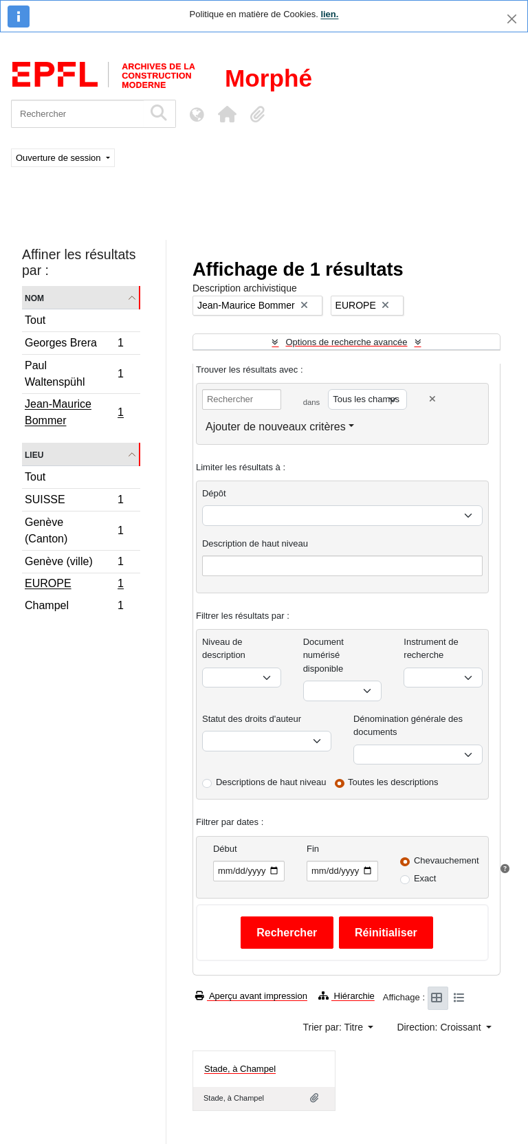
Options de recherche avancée (346, 342)
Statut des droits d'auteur (251, 719)
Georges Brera (74, 345)
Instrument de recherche (431, 649)
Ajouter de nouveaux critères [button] (276, 426)
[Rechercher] (77, 114)
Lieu (34, 454)
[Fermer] (511, 19)
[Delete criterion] (432, 399)
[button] (227, 114)
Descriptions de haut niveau (271, 782)
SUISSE (74, 502)
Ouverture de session (59, 158)
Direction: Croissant (440, 1027)
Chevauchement (446, 860)
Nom (34, 297)
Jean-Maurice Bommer (74, 412)
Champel (74, 607)
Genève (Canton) (74, 530)
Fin (313, 849)
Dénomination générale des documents (408, 726)
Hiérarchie (346, 996)
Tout (35, 320)
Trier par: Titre (334, 1027)
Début (225, 849)
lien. (329, 14)
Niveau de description (223, 649)
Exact (425, 878)
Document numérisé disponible (323, 655)
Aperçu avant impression (251, 996)
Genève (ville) (74, 563)
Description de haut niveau (255, 543)
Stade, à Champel (240, 1069)
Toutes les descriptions (393, 782)
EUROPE (74, 585)
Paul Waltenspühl (74, 374)
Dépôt (214, 493)
